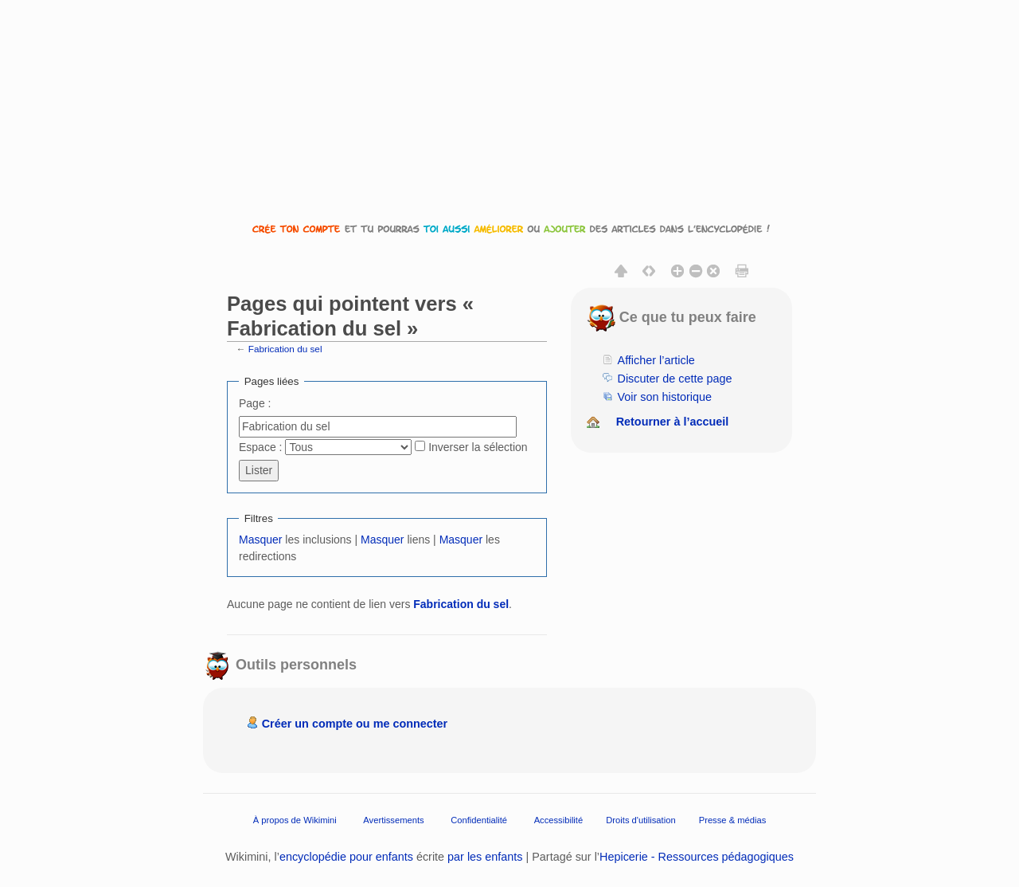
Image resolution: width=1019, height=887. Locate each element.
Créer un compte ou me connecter (355, 723)
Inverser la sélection (478, 447)
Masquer (260, 539)
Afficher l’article (656, 360)
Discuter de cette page (675, 378)
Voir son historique (665, 397)
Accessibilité (559, 820)
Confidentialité (479, 820)
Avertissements (393, 820)
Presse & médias (733, 820)
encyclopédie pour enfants (346, 856)
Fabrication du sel (285, 348)
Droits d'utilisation (640, 820)
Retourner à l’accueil (672, 421)
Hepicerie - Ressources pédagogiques (696, 856)
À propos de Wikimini (295, 820)
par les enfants (484, 856)
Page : (255, 403)
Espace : (260, 447)
